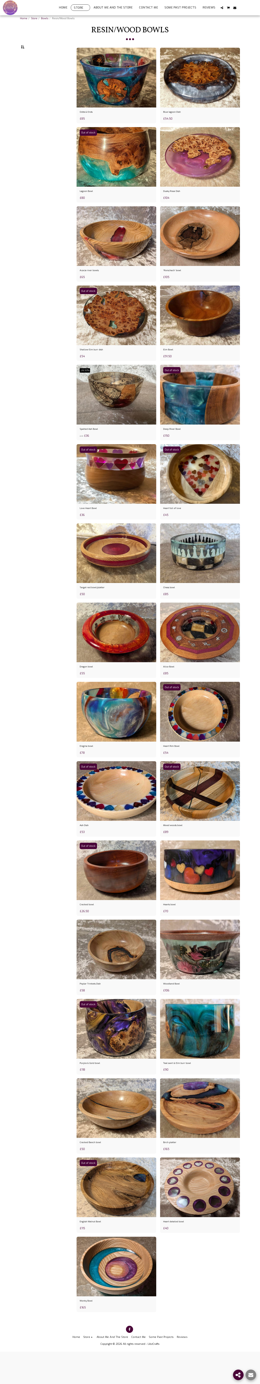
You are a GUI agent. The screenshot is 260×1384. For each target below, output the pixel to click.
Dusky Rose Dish (174, 203)
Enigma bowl (89, 768)
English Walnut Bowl (94, 1252)
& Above (32, 107)
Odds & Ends (88, 123)
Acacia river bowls (92, 284)
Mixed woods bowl (176, 849)
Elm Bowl (170, 364)
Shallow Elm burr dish (95, 364)
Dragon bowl (89, 687)
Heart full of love (175, 526)
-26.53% (86, 385)
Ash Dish (86, 849)
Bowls (44, 18)
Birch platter (172, 1171)
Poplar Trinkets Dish (94, 1010)
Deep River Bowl (174, 445)
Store (34, 18)
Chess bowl (171, 607)
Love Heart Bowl (91, 526)
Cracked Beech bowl (94, 1171)
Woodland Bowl (174, 1010)
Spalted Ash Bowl (92, 445)
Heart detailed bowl (177, 1252)
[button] (222, 7)
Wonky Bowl (88, 1333)
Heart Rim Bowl (174, 768)
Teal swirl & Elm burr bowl (182, 1090)
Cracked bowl (89, 929)
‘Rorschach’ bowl (175, 284)
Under (31, 86)
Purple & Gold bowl (93, 1090)
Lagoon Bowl (89, 203)
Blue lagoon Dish (175, 123)
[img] (116, 87)
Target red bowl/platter (96, 607)
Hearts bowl (171, 929)
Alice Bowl (170, 687)
